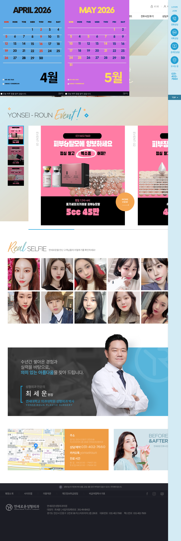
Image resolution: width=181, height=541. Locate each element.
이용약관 (47, 493)
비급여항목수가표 (97, 493)
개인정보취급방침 (70, 493)
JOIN (174, 11)
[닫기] (125, 93)
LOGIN (174, 7)
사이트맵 (28, 493)
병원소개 (9, 493)
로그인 (156, 6)
